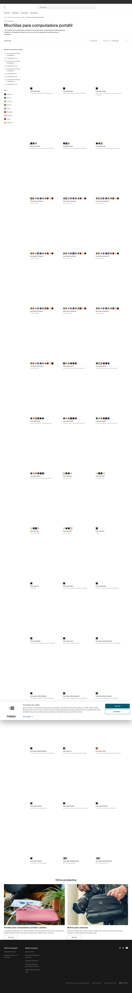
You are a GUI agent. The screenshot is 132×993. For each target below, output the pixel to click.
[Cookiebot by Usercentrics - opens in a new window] (11, 989)
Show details (27, 989)
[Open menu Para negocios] (35, 13)
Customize (117, 984)
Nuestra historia (29, 952)
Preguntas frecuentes (10, 952)
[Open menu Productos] (8, 13)
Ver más (10, 937)
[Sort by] (119, 41)
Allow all (117, 979)
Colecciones (24, 13)
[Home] (20, 7)
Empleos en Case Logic (31, 961)
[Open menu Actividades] (16, 13)
